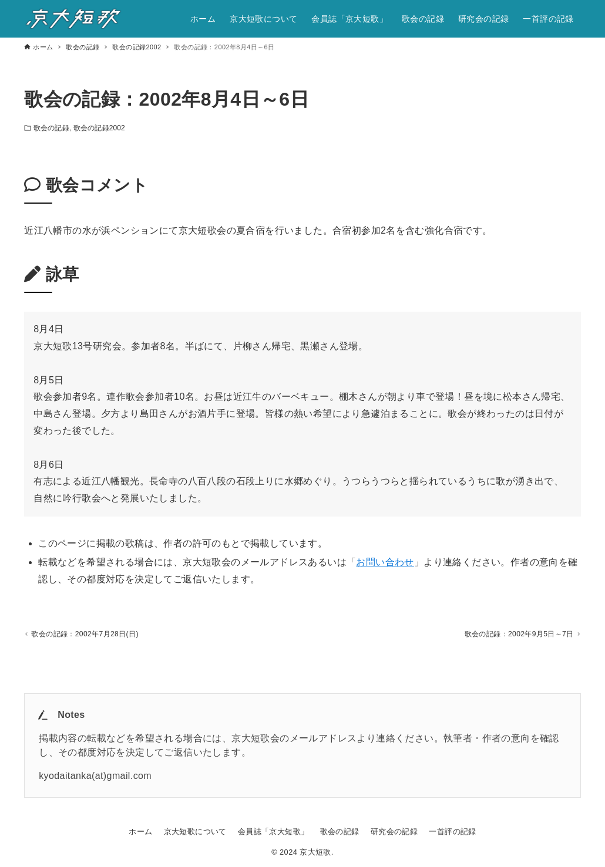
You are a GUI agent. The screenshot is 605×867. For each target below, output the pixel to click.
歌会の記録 (51, 128)
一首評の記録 (452, 831)
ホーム (140, 831)
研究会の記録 (394, 831)
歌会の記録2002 (99, 128)
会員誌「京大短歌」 (273, 831)
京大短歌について (195, 831)
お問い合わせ (385, 562)
